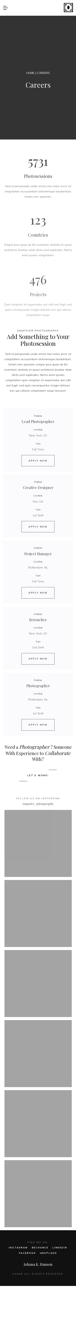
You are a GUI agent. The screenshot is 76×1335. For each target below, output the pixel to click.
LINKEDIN (59, 1247)
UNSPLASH (48, 1253)
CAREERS (43, 73)
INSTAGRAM (18, 1247)
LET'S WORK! (38, 775)
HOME (30, 73)
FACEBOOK (27, 1253)
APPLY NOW (38, 460)
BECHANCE (40, 1247)
